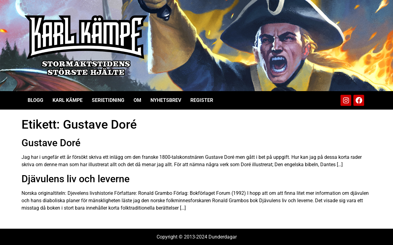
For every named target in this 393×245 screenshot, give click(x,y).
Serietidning (108, 100)
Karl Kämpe (68, 100)
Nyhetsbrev (165, 100)
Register (201, 100)
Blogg (35, 100)
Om (137, 100)
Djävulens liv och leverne (75, 179)
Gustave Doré (50, 143)
